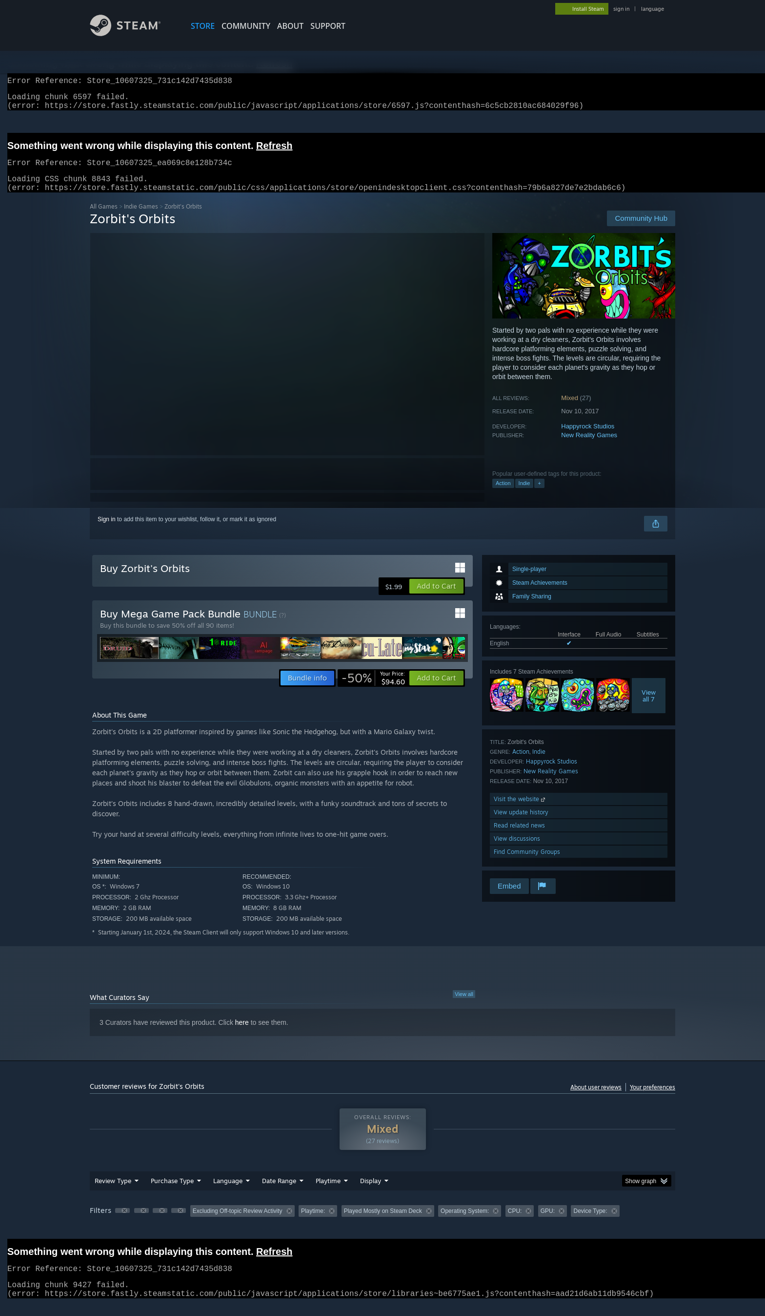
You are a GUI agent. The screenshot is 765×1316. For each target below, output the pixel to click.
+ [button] (539, 495)
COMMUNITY (245, 26)
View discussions (517, 850)
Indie (524, 495)
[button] (436, 598)
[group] (382, 1223)
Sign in (107, 531)
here (242, 1034)
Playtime (328, 1192)
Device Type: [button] (590, 1222)
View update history (521, 824)
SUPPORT (327, 26)
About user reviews (596, 1099)
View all (464, 1006)
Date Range (279, 1192)
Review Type (113, 1192)
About (290, 26)
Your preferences (652, 1099)
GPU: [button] (548, 1222)
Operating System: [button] (465, 1222)
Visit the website (520, 810)
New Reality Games (589, 446)
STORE (203, 26)
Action (503, 495)
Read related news (519, 837)
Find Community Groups (527, 863)
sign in (621, 8)
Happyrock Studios (587, 438)
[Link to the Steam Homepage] (133, 33)
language (652, 8)
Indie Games (141, 218)
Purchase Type (172, 1192)
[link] (373, 690)
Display (370, 1192)
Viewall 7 (649, 707)
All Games (104, 218)
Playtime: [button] (313, 1222)
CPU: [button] (515, 1222)
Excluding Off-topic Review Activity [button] (237, 1222)
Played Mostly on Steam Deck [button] (383, 1222)
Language (227, 1192)
